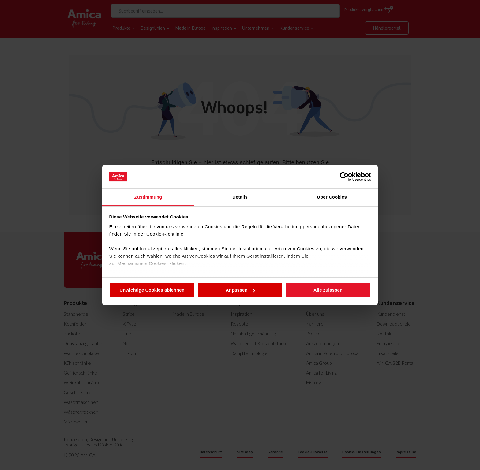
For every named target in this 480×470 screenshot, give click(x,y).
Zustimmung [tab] (148, 197)
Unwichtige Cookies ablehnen (152, 290)
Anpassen (240, 290)
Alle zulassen (328, 290)
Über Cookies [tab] (332, 197)
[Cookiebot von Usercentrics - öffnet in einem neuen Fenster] (344, 176)
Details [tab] (240, 197)
